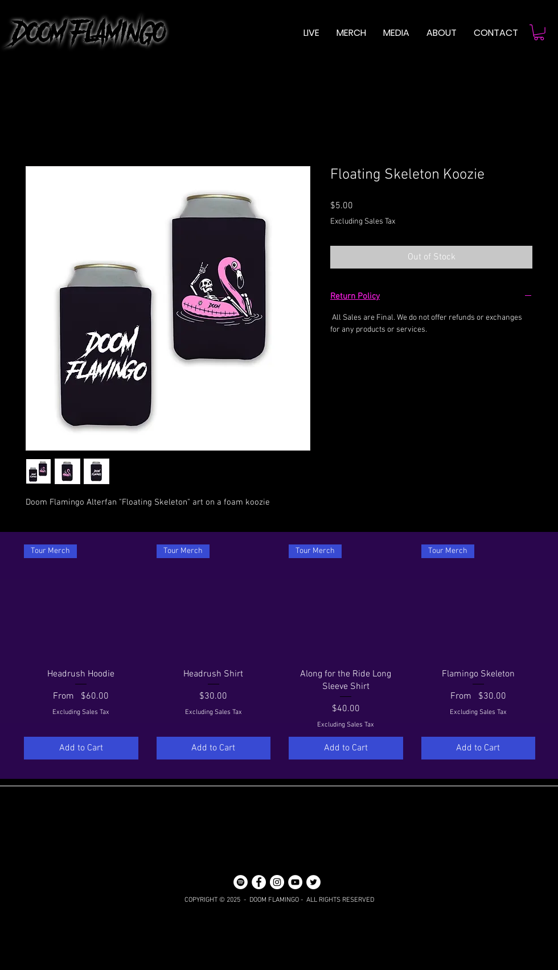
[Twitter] (313, 882)
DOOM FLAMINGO (82, 33)
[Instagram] (277, 882)
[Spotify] (240, 882)
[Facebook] (259, 882)
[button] (396, 32)
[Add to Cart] (81, 748)
